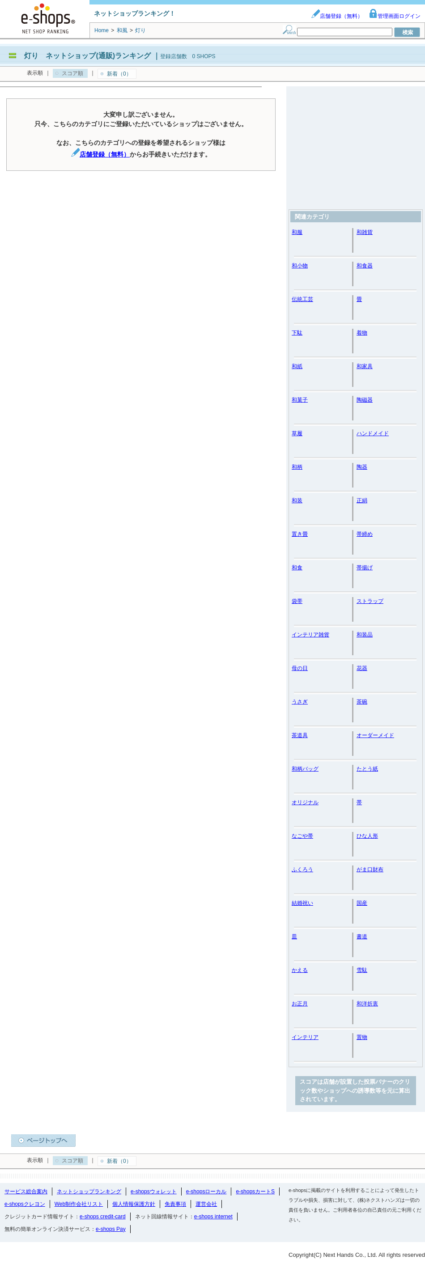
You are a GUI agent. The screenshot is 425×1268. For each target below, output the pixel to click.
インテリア (305, 1037)
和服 (297, 232)
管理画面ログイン (395, 16)
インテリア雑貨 (310, 635)
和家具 (365, 366)
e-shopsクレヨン (24, 1204)
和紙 (297, 366)
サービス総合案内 (25, 1191)
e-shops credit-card (103, 1216)
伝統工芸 (302, 299)
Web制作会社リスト (79, 1204)
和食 (297, 567)
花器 (362, 668)
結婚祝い (302, 903)
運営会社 (206, 1204)
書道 (362, 936)
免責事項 (175, 1204)
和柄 (297, 467)
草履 (297, 433)
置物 (362, 1037)
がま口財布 (370, 869)
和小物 (300, 266)
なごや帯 (302, 836)
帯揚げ (365, 567)
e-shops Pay (111, 1229)
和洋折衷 (367, 1004)
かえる (300, 970)
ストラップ (370, 601)
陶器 (362, 467)
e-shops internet (213, 1216)
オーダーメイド (375, 735)
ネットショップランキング (89, 1191)
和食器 (365, 266)
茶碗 (362, 702)
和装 (297, 500)
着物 (362, 333)
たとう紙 (367, 769)
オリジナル (305, 802)
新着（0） (119, 74)
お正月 (300, 1004)
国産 (362, 903)
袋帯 (297, 601)
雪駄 (362, 970)
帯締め (365, 534)
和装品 (365, 635)
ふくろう (302, 869)
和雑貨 (365, 232)
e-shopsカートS (255, 1191)
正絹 (362, 500)
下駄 (297, 333)
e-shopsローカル (206, 1191)
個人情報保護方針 (133, 1204)
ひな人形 (367, 836)
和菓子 (300, 400)
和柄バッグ (305, 769)
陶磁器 (365, 400)
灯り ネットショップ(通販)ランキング (87, 55)
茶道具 (300, 735)
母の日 (300, 668)
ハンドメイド (373, 433)
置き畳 (300, 534)
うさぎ (300, 702)
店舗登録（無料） (337, 16)
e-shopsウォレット (154, 1191)
